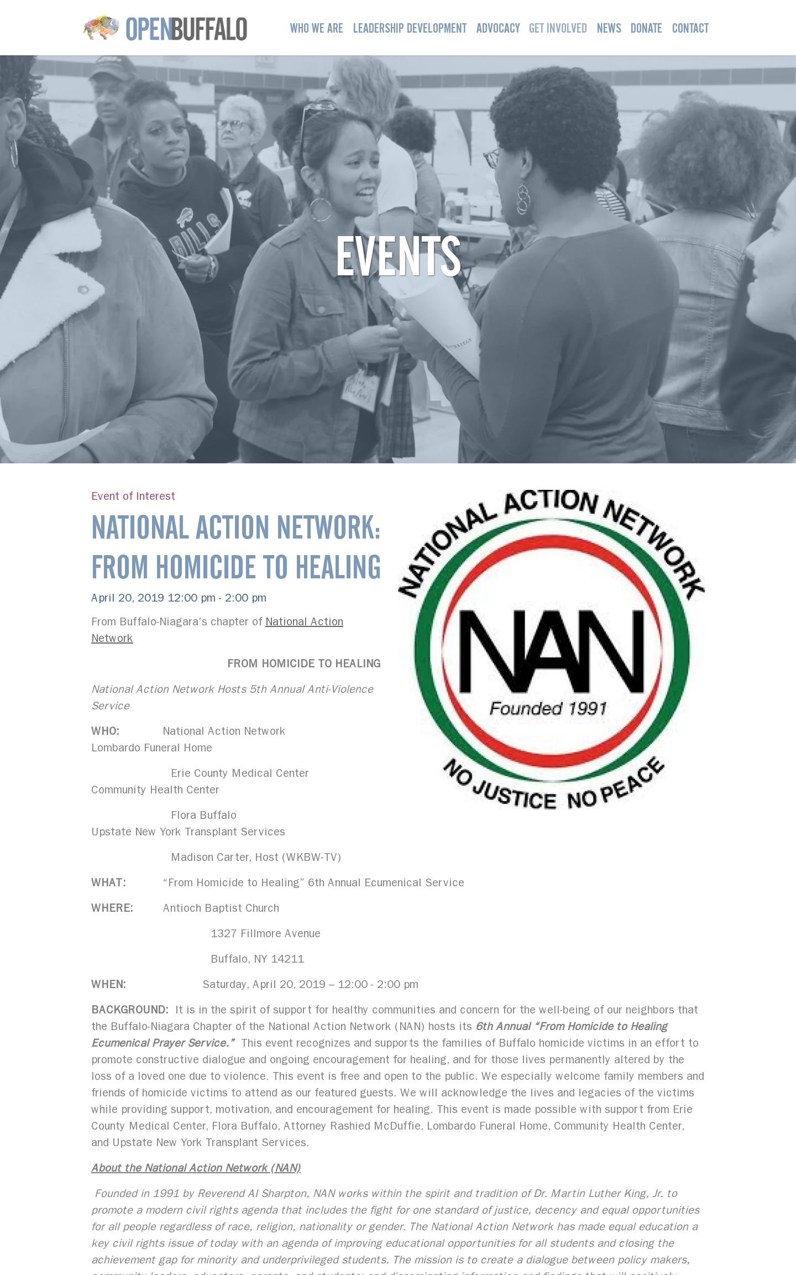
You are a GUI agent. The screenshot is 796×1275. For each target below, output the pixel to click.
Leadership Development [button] (410, 28)
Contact (690, 28)
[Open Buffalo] (165, 27)
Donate (646, 28)
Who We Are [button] (316, 28)
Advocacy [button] (498, 28)
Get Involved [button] (558, 28)
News (609, 28)
